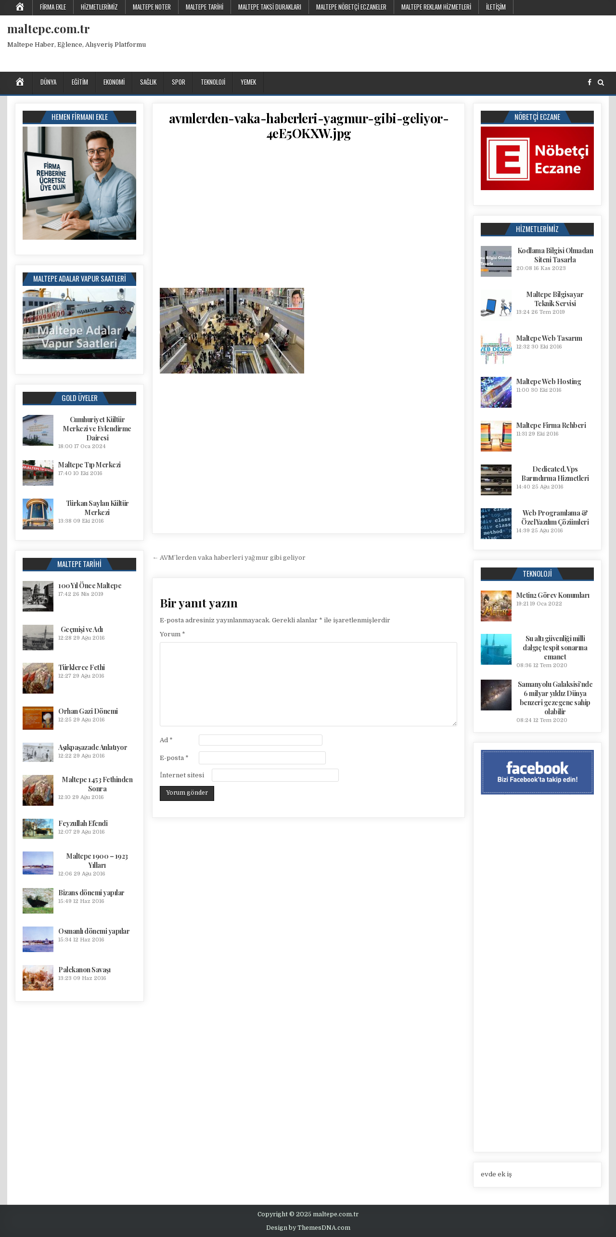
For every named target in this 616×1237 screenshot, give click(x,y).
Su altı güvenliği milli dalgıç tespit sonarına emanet (555, 647)
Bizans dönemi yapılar (91, 892)
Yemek (248, 82)
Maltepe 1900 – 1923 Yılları (97, 860)
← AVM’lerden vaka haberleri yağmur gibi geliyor (229, 557)
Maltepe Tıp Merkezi (89, 464)
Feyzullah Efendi (82, 823)
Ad (166, 740)
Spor (178, 82)
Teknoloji (213, 82)
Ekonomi (114, 82)
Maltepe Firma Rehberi (551, 425)
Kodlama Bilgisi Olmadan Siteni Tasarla (555, 255)
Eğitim (80, 82)
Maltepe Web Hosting (548, 381)
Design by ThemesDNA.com (308, 1227)
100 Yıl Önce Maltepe (89, 585)
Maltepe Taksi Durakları (269, 7)
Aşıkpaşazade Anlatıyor (92, 747)
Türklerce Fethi (81, 667)
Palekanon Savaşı (84, 969)
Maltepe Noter (152, 7)
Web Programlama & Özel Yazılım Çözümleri (555, 517)
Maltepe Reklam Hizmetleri (436, 7)
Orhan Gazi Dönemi (88, 711)
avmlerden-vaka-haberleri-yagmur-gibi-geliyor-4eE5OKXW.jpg (309, 126)
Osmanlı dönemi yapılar (93, 931)
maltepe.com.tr (48, 28)
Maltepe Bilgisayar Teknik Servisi (554, 299)
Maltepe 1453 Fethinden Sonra (97, 784)
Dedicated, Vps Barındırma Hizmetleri (555, 473)
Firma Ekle (53, 7)
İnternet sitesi (182, 775)
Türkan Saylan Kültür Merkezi (97, 508)
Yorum (172, 634)
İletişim (496, 7)
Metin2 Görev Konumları (553, 595)
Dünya (48, 82)
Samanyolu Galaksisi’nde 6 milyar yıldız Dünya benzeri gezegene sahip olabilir (555, 698)
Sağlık (148, 82)
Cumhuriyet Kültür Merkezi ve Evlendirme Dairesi (97, 428)
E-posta (174, 757)
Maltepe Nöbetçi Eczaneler (351, 7)
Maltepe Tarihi (204, 7)
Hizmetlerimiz (99, 7)
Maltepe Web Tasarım (549, 338)
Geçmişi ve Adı (82, 629)
